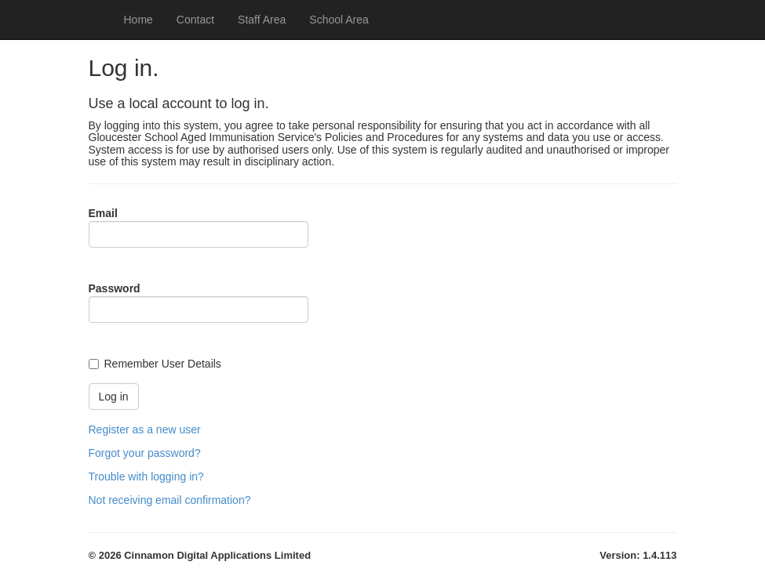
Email (103, 213)
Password (114, 288)
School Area (339, 19)
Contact (195, 19)
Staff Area (262, 19)
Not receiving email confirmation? (170, 500)
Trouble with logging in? (146, 476)
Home (138, 19)
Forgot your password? (145, 453)
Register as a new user (145, 429)
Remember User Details (162, 363)
